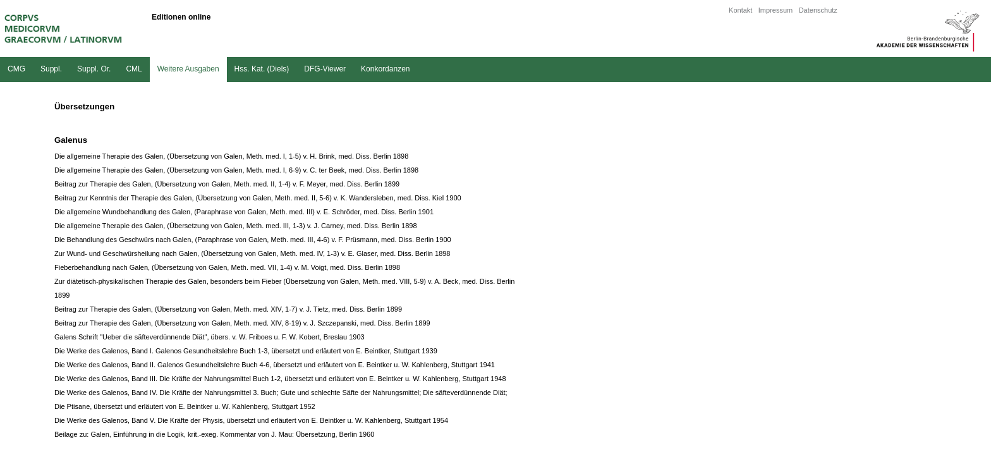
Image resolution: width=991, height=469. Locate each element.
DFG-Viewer (325, 68)
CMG (16, 68)
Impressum (775, 10)
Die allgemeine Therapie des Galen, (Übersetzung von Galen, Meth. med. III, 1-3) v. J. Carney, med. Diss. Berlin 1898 (235, 225)
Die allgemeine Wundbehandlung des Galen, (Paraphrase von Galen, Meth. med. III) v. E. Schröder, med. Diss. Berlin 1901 (244, 212)
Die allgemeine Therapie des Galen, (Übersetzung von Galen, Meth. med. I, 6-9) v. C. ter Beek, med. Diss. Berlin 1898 (236, 170)
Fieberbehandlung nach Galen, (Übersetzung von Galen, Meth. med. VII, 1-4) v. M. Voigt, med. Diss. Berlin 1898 (227, 267)
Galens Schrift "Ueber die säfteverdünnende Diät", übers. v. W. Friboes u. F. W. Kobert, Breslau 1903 (209, 337)
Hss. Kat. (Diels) (261, 68)
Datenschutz (818, 10)
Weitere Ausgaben (188, 68)
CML (134, 68)
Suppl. (51, 68)
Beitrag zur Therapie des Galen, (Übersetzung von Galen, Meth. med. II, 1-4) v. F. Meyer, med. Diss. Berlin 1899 (226, 184)
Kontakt (740, 10)
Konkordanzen (385, 68)
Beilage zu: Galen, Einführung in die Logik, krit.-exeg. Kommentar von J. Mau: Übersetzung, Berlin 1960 (214, 434)
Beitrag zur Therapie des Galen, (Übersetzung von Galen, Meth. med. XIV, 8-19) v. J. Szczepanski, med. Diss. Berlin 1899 (242, 323)
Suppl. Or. (94, 68)
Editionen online (181, 17)
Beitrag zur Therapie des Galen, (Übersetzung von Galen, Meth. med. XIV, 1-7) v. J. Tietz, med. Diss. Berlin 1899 (228, 309)
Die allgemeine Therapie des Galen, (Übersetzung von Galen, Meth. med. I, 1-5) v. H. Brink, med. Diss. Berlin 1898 (231, 156)
